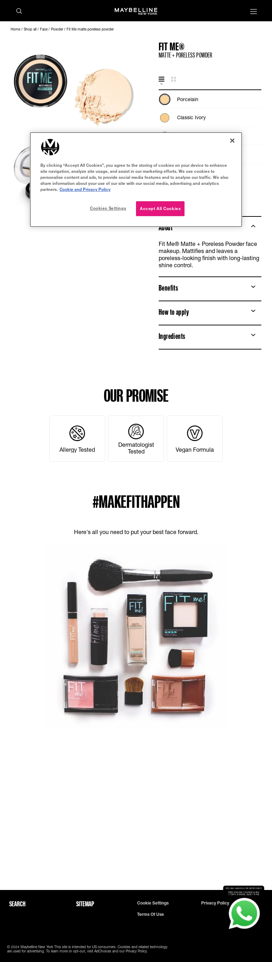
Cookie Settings (153, 903)
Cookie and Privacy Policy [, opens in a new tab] (85, 189)
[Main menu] (253, 12)
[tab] (161, 79)
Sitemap (85, 904)
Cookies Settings (108, 208)
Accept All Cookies (160, 208)
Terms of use (150, 914)
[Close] (232, 140)
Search (17, 904)
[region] (136, 179)
